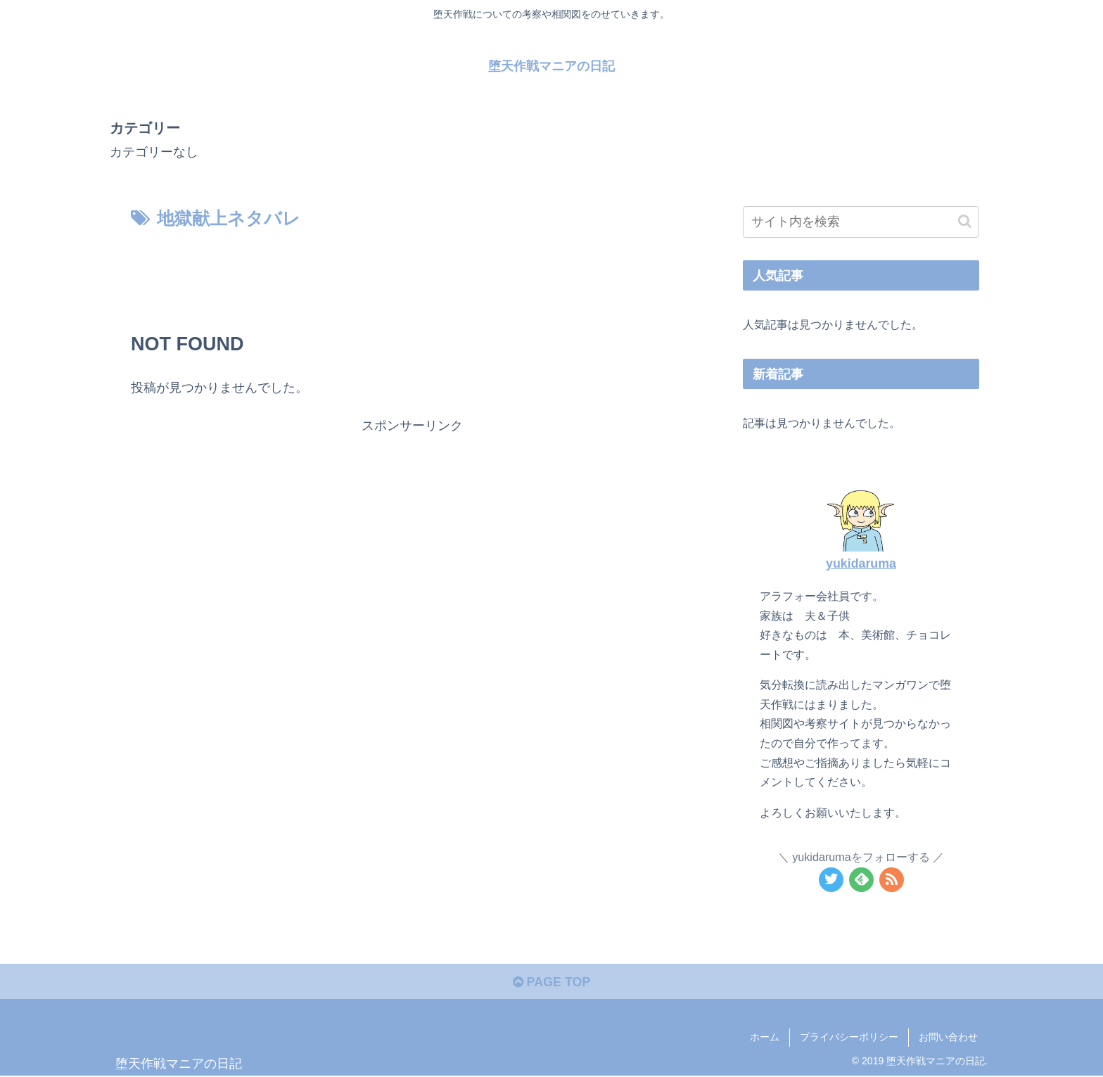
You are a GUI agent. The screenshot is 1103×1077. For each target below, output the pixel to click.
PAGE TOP (551, 983)
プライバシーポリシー (849, 1037)
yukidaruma (861, 563)
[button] (964, 221)
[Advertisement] (412, 273)
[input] (861, 222)
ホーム (764, 1037)
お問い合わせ (948, 1037)
